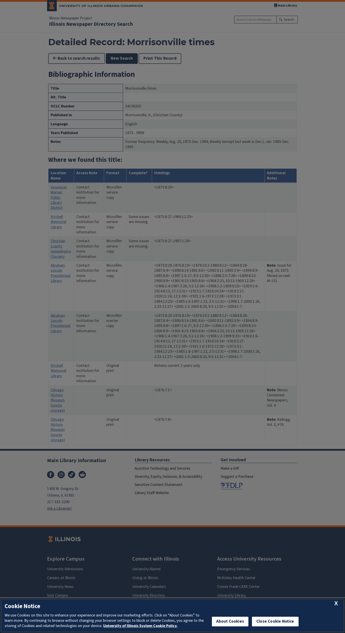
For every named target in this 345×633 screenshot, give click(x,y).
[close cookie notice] (336, 603)
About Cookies (230, 621)
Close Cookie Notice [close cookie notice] (275, 621)
